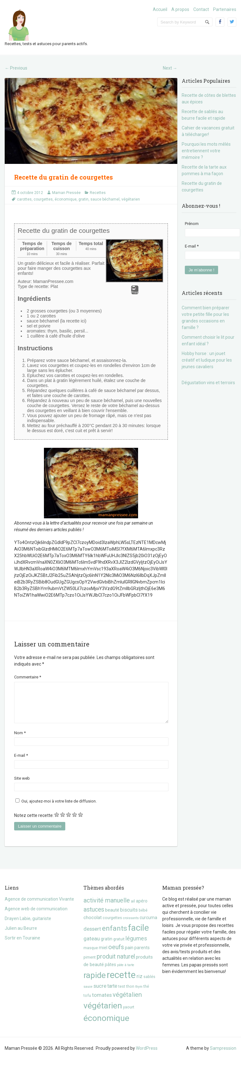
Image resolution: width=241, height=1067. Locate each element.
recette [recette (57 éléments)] (121, 982)
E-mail (21, 763)
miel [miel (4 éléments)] (103, 955)
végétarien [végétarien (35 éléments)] (102, 1013)
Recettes (98, 193)
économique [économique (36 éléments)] (106, 1025)
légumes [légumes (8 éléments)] (136, 946)
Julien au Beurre (21, 935)
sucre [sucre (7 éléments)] (100, 993)
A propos (180, 9)
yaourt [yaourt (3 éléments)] (128, 1014)
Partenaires (224, 9)
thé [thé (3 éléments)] (146, 993)
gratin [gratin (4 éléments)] (106, 946)
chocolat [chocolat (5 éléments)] (92, 925)
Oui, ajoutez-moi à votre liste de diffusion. (56, 808)
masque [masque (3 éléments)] (90, 955)
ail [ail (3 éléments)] (133, 908)
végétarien (130, 199)
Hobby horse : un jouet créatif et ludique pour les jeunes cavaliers (207, 360)
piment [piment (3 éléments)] (89, 964)
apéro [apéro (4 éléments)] (141, 908)
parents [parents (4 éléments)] (142, 955)
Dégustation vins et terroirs (208, 382)
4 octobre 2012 (30, 193)
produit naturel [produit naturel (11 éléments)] (116, 964)
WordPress (147, 1055)
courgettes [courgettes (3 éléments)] (112, 925)
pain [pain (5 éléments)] (129, 955)
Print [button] (134, 289)
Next (170, 68)
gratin (83, 199)
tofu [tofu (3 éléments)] (87, 1003)
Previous (16, 68)
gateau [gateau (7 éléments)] (91, 946)
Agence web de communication (36, 916)
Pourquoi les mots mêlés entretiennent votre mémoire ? (206, 151)
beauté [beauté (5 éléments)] (112, 917)
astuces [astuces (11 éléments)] (93, 917)
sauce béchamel (105, 199)
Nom (20, 740)
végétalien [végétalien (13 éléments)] (127, 1002)
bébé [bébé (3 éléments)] (143, 917)
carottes (24, 199)
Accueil (160, 9)
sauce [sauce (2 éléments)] (88, 994)
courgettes (43, 199)
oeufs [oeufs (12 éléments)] (116, 954)
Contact (201, 9)
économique (66, 199)
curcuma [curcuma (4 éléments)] (148, 925)
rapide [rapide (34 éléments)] (94, 982)
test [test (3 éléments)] (121, 993)
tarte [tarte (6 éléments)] (112, 993)
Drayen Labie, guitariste (28, 925)
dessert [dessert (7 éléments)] (92, 936)
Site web (22, 785)
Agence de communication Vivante (39, 906)
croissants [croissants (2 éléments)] (131, 925)
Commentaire (27, 677)
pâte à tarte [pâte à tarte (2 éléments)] (125, 972)
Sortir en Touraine (22, 945)
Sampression (223, 1055)
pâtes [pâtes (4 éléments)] (110, 972)
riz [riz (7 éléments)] (139, 984)
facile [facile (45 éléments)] (138, 935)
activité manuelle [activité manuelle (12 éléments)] (106, 908)
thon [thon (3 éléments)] (130, 993)
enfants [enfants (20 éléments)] (114, 936)
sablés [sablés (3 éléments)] (149, 984)
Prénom (192, 223)
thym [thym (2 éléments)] (138, 994)
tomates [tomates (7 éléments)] (102, 1002)
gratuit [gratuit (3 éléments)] (119, 946)
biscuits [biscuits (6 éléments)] (129, 917)
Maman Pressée (66, 193)
